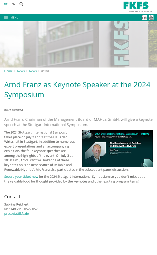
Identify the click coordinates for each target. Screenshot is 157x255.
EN (13, 4)
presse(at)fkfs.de (16, 213)
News (21, 71)
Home (8, 71)
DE (6, 4)
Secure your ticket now (21, 176)
